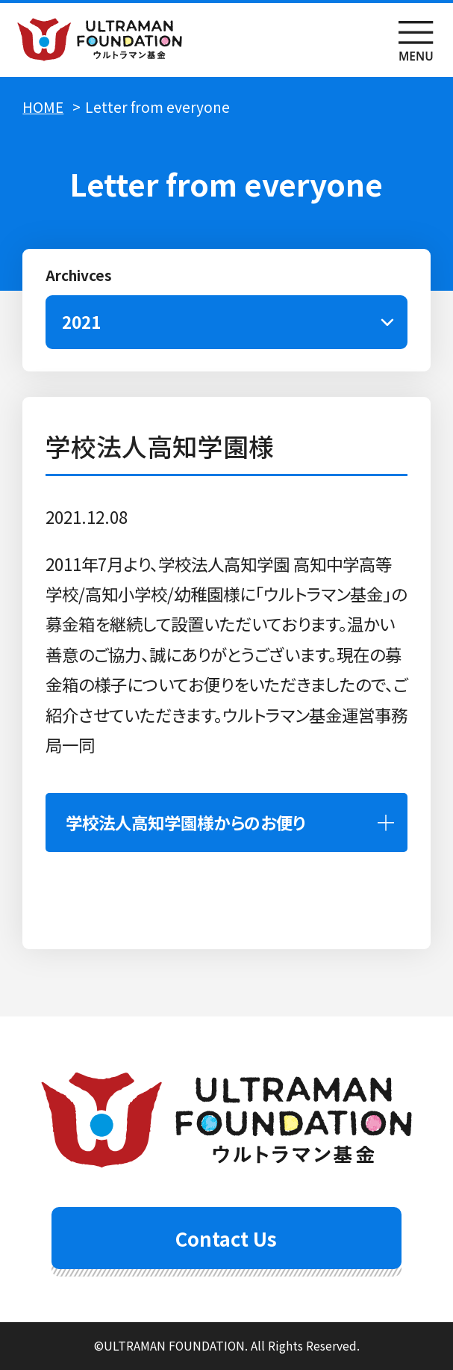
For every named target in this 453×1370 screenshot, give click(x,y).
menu (416, 40)
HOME (42, 106)
